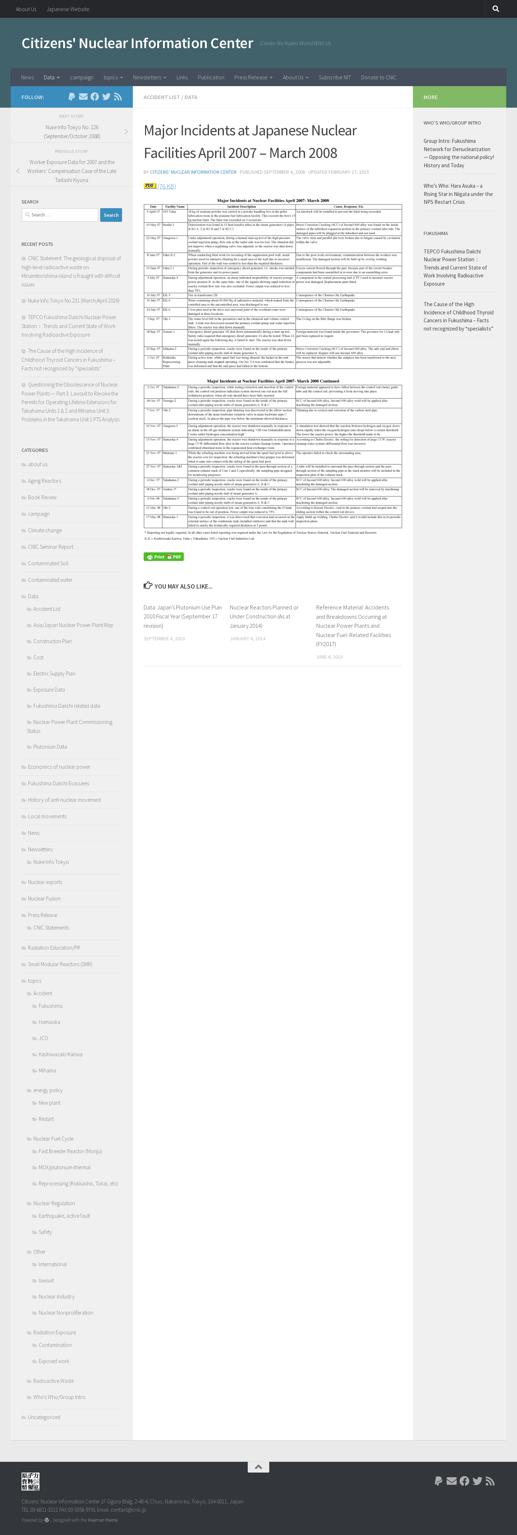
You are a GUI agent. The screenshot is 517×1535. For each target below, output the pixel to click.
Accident (42, 993)
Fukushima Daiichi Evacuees (58, 783)
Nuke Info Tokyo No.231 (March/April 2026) (74, 300)
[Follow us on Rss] (117, 96)
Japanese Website (67, 9)
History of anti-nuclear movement (64, 799)
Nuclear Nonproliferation (66, 1312)
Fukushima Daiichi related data (66, 705)
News (27, 77)
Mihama (47, 1070)
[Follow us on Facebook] (94, 96)
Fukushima (50, 1005)
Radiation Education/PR (54, 947)
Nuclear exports (45, 882)
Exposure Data (49, 689)
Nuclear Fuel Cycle (53, 1138)
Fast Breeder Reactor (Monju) (70, 1151)
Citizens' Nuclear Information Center (137, 42)
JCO (43, 1038)
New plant (49, 1102)
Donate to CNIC (378, 77)
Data (49, 77)
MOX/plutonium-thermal (64, 1167)
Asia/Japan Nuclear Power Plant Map (73, 625)
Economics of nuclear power (59, 766)
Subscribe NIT (335, 77)
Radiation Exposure (54, 1332)
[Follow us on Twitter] (106, 96)
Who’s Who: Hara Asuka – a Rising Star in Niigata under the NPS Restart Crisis (458, 193)
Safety (45, 1232)
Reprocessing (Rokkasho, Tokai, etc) (78, 1183)
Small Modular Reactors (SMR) (60, 964)
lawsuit (46, 1280)
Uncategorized (44, 1417)
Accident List (162, 96)
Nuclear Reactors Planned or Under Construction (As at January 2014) (265, 616)
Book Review (42, 497)
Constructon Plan (52, 641)
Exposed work (54, 1361)
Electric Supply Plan (54, 673)
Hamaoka (49, 1022)
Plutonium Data (50, 746)
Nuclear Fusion (44, 898)
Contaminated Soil (48, 563)
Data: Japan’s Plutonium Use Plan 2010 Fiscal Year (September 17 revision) (178, 616)
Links (182, 77)
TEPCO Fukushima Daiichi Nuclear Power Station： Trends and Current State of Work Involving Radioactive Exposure (69, 326)
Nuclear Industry (57, 1296)
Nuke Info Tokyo (51, 861)
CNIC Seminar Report (50, 546)
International (53, 1264)
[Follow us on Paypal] (71, 96)
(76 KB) (166, 186)
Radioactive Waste (53, 1380)
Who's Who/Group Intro (59, 1397)
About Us (26, 9)
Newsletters (147, 77)
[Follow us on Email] (83, 96)
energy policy (48, 1090)
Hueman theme (103, 1520)
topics (110, 77)
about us (37, 464)
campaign (81, 77)
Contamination (55, 1345)
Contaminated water (50, 579)
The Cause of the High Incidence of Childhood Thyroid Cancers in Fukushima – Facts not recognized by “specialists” (68, 359)
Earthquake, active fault (64, 1215)
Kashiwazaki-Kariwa (61, 1054)
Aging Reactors (44, 480)
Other (39, 1251)
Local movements (47, 816)
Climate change (45, 530)
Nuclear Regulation (54, 1203)
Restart (46, 1118)
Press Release (250, 77)
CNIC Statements (51, 927)
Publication (211, 77)
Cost (38, 657)
